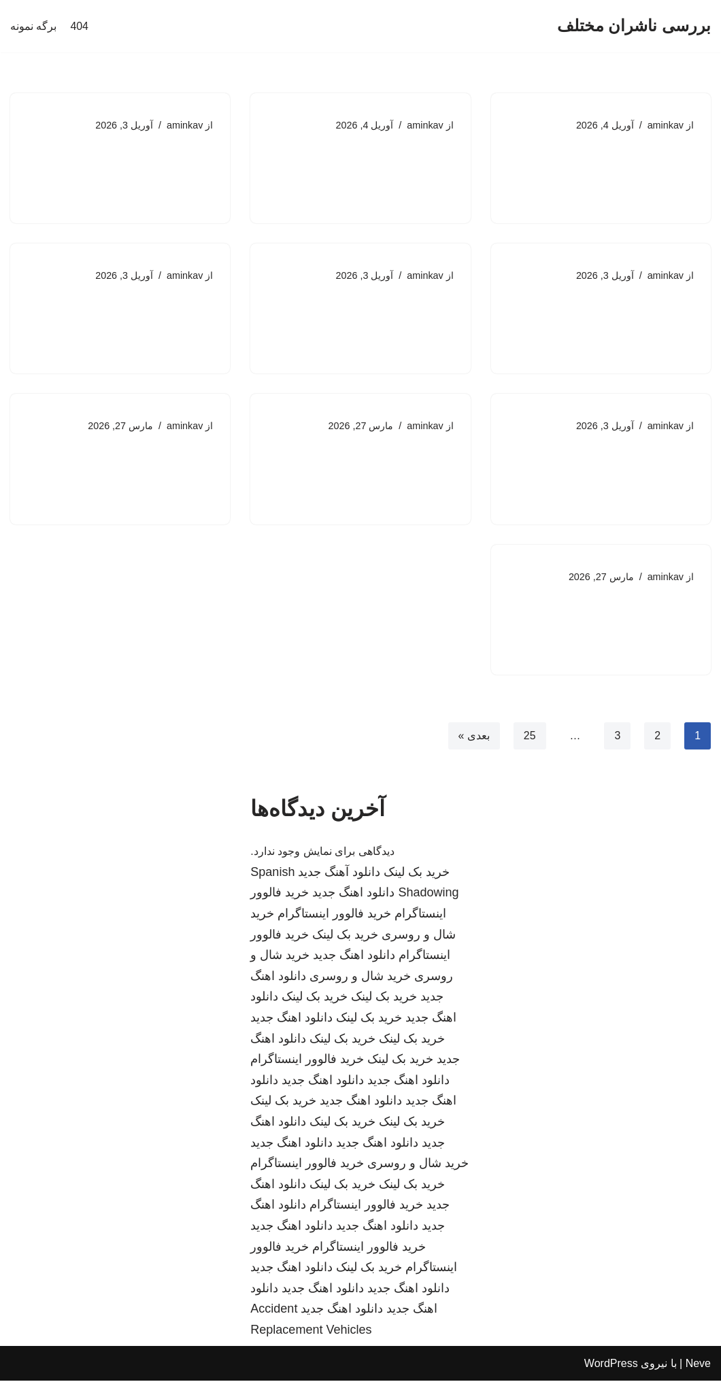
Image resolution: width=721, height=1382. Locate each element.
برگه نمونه (33, 26)
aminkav (665, 125)
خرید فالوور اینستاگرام (334, 915)
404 (79, 26)
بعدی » (473, 736)
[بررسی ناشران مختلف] (634, 26)
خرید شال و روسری (360, 977)
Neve (698, 1364)
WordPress (611, 1364)
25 (529, 736)
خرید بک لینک (417, 873)
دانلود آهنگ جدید (339, 873)
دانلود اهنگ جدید (353, 894)
